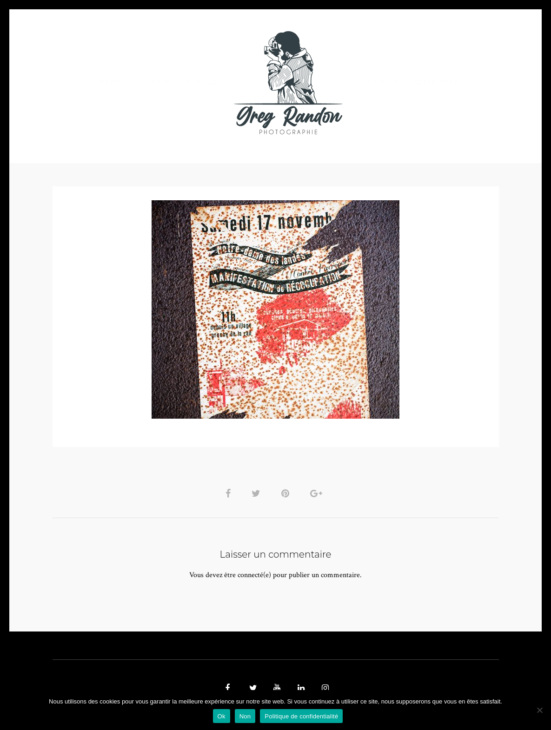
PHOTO (112, 82)
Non (245, 716)
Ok (222, 716)
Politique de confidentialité (301, 716)
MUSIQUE (201, 82)
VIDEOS (157, 82)
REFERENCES (436, 82)
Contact (382, 82)
